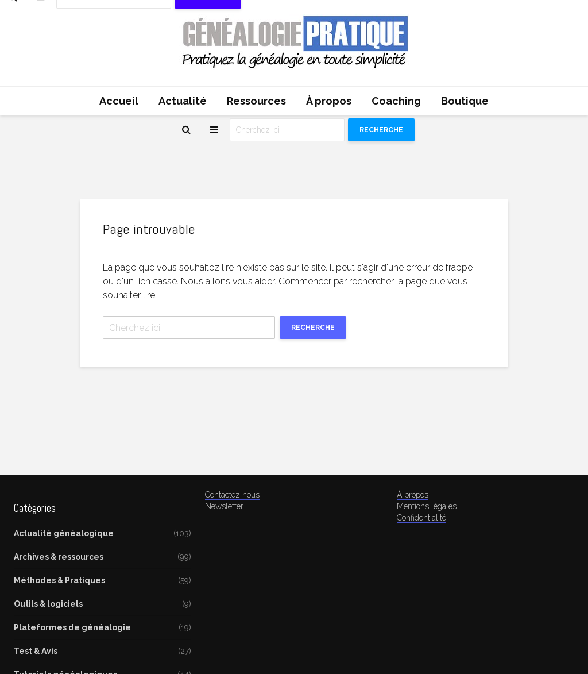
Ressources (256, 101)
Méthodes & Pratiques (59, 580)
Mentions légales (427, 506)
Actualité (182, 101)
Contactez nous (232, 494)
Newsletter (224, 506)
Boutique (465, 101)
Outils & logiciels (48, 603)
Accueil (118, 101)
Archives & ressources (58, 556)
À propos (328, 101)
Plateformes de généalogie (72, 627)
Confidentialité (421, 517)
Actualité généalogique (64, 533)
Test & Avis (35, 651)
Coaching (396, 101)
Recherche (381, 130)
